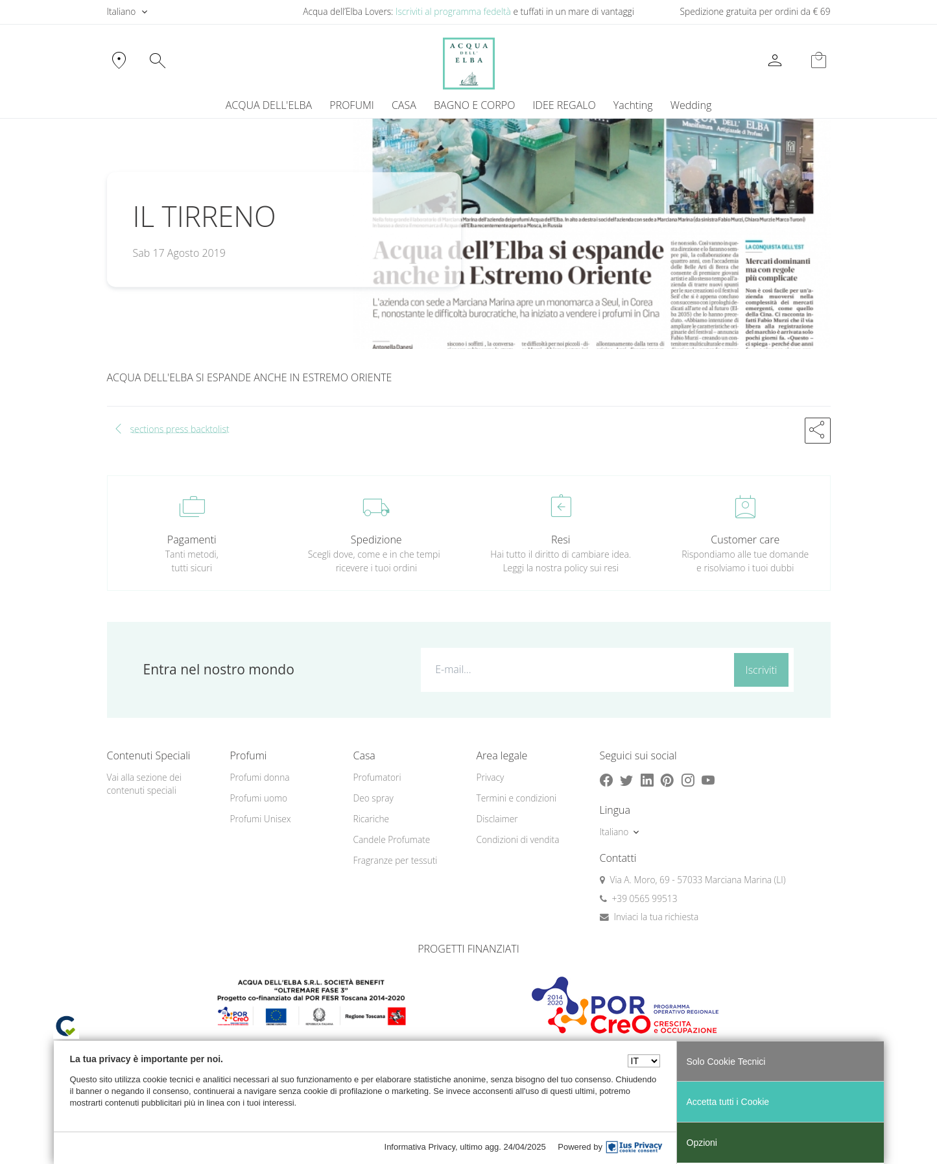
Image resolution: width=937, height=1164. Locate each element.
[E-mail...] (575, 669)
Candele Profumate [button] (392, 839)
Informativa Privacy (420, 1147)
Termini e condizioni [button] (517, 798)
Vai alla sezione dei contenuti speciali (144, 784)
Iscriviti (761, 670)
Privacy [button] (490, 777)
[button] (818, 431)
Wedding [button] (690, 105)
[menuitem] (633, 105)
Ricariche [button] (371, 819)
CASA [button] (404, 105)
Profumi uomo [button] (259, 798)
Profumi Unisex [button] (260, 819)
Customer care (745, 539)
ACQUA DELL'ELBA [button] (269, 105)
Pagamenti (192, 539)
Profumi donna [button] (260, 777)
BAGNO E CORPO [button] (474, 105)
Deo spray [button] (373, 798)
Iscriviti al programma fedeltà (453, 11)
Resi (560, 539)
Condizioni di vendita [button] (518, 839)
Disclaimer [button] (497, 819)
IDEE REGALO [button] (564, 105)
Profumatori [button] (377, 777)
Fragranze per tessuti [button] (395, 860)
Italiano (121, 11)
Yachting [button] (633, 105)
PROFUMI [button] (351, 105)
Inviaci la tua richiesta (656, 916)
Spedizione (376, 539)
